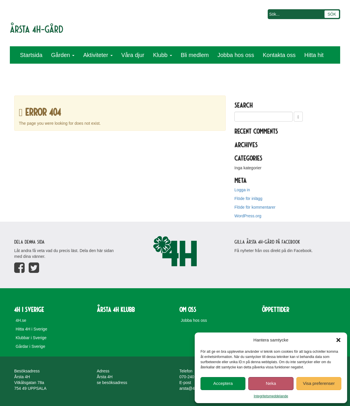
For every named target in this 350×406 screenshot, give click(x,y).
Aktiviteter (97, 55)
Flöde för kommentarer (255, 207)
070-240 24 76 (192, 376)
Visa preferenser (319, 383)
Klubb (162, 55)
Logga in (242, 190)
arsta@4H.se (191, 388)
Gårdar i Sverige (30, 346)
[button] (338, 340)
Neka (271, 383)
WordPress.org (247, 216)
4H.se (21, 320)
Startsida (31, 55)
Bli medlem (195, 55)
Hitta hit (313, 55)
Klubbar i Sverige (31, 337)
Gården (62, 55)
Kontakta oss (279, 55)
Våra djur (133, 55)
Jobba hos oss (236, 55)
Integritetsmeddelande (271, 396)
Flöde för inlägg (248, 198)
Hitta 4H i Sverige (31, 329)
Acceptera (223, 383)
